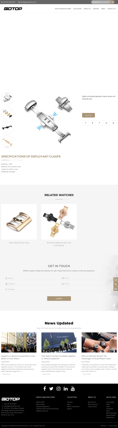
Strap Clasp (33, 16)
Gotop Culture (92, 406)
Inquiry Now (88, 115)
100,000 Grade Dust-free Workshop (47, 409)
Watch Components (22, 16)
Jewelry (69, 409)
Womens (70, 402)
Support (96, 9)
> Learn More (5, 374)
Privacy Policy (113, 426)
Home (4, 16)
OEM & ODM (40, 402)
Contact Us (111, 9)
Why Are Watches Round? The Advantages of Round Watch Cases (96, 357)
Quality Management (42, 406)
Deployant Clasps (43, 16)
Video (108, 406)
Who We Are (92, 402)
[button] (7, 93)
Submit (59, 298)
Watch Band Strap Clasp (19, 243)
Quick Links (111, 397)
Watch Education (111, 413)
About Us (87, 9)
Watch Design (40, 404)
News (103, 9)
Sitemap (103, 426)
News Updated (59, 323)
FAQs (108, 404)
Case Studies (110, 402)
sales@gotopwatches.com (27, 2)
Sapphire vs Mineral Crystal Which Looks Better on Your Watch (18, 357)
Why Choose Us (93, 404)
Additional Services (42, 411)
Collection (77, 9)
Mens (69, 404)
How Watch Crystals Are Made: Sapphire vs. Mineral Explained (58, 357)
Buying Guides (110, 415)
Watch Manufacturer (63, 9)
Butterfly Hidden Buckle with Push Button (59, 244)
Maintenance (110, 417)
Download (109, 409)
